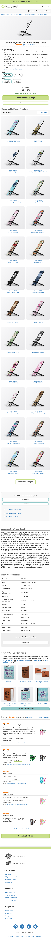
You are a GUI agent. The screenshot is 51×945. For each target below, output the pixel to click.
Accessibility (39, 936)
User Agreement (29, 936)
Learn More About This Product (13, 69)
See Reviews (25, 45)
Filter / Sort (42, 112)
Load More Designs (25, 482)
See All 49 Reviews (25, 836)
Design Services (9, 916)
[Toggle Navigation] (42, 6)
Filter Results (25, 499)
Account (31, 11)
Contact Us (25, 503)
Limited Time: (25, 2)
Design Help (8, 913)
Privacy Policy (19, 936)
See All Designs (9, 910)
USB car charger (7, 660)
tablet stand (37, 660)
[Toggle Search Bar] (45, 6)
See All (13, 510)
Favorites (38, 11)
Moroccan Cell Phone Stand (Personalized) (16, 783)
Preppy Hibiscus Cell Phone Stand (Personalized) (18, 804)
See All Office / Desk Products (25, 708)
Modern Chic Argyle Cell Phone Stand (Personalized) (18, 764)
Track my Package (10, 900)
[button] (48, 6)
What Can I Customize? (25, 103)
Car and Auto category (23, 660)
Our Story (8, 874)
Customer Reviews (10, 879)
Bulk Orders (8, 918)
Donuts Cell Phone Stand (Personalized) (16, 742)
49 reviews (29, 717)
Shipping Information (11, 895)
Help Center (46, 11)
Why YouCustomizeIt (11, 877)
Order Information (10, 892)
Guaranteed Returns (11, 897)
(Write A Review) (43, 717)
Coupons (10, 936)
